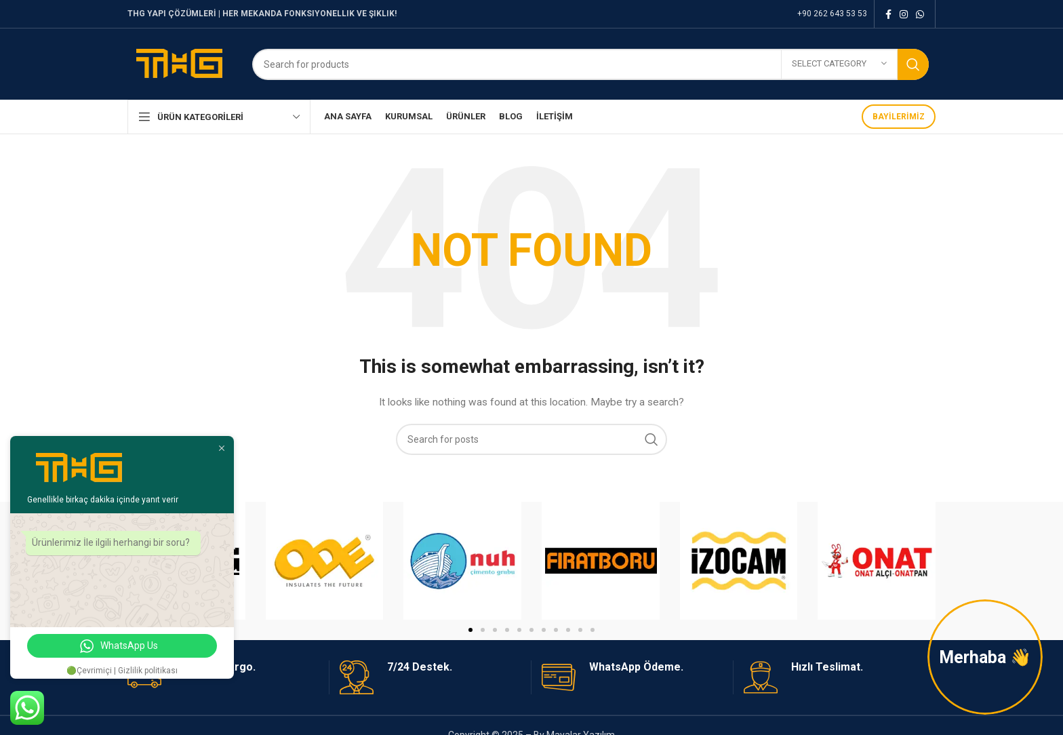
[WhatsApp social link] (920, 14)
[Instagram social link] (904, 14)
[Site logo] (179, 63)
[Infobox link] (430, 677)
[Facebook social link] (888, 14)
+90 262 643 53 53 (832, 13)
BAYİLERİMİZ (899, 116)
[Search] (590, 64)
